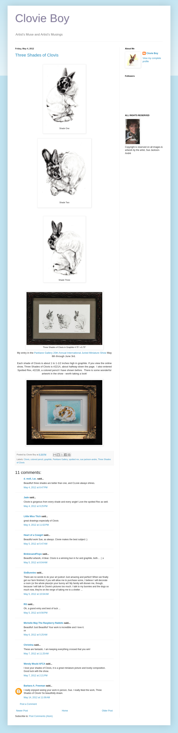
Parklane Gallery (60, 459)
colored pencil (36, 459)
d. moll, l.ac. (30, 478)
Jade (26, 497)
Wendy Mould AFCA (34, 663)
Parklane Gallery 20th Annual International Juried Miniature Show (70, 352)
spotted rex (74, 459)
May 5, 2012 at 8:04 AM (35, 562)
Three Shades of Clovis (37, 55)
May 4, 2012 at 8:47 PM (36, 487)
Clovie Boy (42, 18)
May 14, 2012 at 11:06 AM (37, 697)
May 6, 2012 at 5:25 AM (35, 634)
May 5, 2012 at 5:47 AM (35, 543)
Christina (29, 645)
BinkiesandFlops (33, 554)
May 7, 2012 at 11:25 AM (36, 653)
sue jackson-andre (88, 459)
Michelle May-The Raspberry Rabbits (43, 623)
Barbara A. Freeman (34, 685)
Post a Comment (28, 704)
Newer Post (22, 710)
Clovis (26, 459)
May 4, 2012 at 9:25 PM (36, 506)
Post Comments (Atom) (41, 716)
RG (25, 604)
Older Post (107, 710)
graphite (48, 459)
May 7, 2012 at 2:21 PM (36, 675)
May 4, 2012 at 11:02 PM (36, 525)
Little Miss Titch (32, 516)
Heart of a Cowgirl (33, 535)
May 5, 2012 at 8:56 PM (36, 612)
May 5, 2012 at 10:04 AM (36, 594)
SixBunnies (30, 572)
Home (65, 710)
